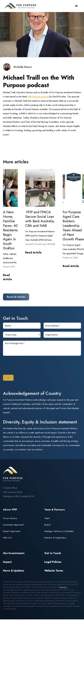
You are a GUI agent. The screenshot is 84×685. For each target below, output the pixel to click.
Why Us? (7, 537)
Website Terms (53, 571)
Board (47, 524)
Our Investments (13, 553)
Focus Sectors (10, 518)
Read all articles (16, 297)
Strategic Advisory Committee (59, 531)
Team (47, 518)
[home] (19, 6)
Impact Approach (11, 531)
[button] (76, 6)
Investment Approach (13, 524)
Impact (7, 562)
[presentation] (26, 364)
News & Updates (13, 571)
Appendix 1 (63, 587)
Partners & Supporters (55, 537)
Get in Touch (52, 553)
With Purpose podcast (38, 96)
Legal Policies (53, 562)
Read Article (7, 277)
